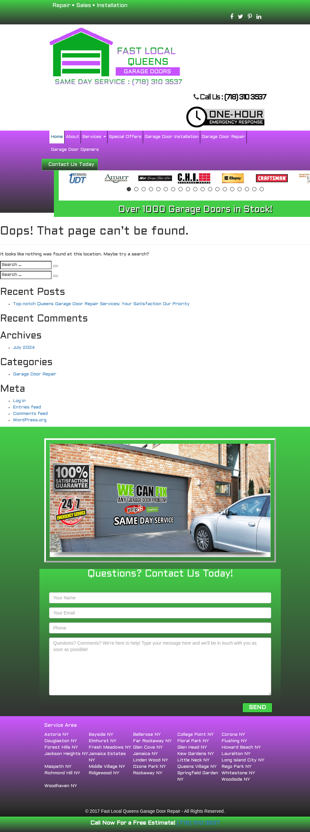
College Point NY (195, 735)
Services (94, 137)
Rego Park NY (236, 767)
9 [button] (188, 189)
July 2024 (24, 348)
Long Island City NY (242, 760)
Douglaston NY (60, 741)
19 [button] (262, 189)
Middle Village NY (107, 767)
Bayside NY (101, 735)
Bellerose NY (147, 735)
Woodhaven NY (60, 786)
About (72, 137)
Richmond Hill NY (62, 773)
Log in (19, 401)
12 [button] (210, 189)
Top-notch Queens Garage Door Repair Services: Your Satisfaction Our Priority (101, 304)
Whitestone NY (238, 773)
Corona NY (233, 735)
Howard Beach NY (241, 747)
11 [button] (203, 189)
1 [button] (129, 189)
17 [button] (247, 189)
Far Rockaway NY (152, 741)
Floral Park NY (193, 741)
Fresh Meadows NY (110, 747)
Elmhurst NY (102, 741)
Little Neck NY (193, 760)
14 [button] (225, 189)
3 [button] (144, 189)
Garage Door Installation (171, 137)
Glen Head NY (192, 747)
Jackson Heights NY (66, 754)
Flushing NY (234, 741)
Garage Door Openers (75, 150)
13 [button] (217, 189)
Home (57, 137)
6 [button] (166, 189)
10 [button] (195, 189)
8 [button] (180, 189)
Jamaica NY (145, 754)
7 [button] (173, 189)
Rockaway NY (147, 773)
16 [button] (239, 189)
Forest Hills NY (61, 747)
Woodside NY (235, 779)
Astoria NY (56, 735)
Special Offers (125, 137)
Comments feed (30, 414)
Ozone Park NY (149, 767)
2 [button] (136, 189)
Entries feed (27, 407)
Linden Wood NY (150, 760)
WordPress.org (30, 420)
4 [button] (151, 189)
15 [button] (232, 189)
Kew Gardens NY (195, 754)
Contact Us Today (71, 164)
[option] (77, 178)
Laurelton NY (236, 754)
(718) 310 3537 (245, 97)
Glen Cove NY (148, 747)
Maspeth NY (58, 767)
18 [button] (254, 189)
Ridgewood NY (104, 773)
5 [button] (158, 189)
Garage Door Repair (223, 137)
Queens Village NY (197, 767)
